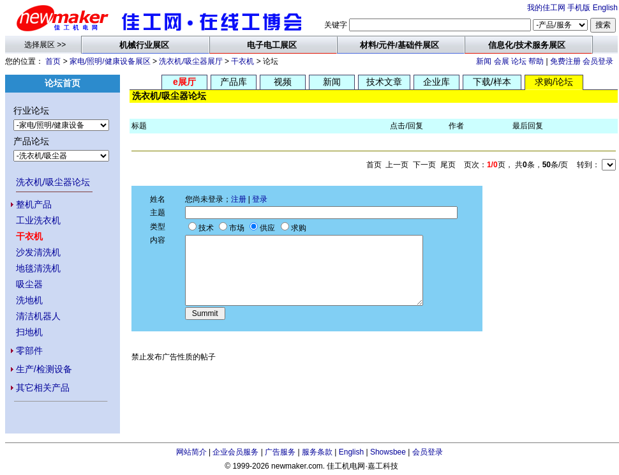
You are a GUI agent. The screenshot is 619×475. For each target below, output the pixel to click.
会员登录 (598, 61)
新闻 (483, 61)
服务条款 (317, 452)
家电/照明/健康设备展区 (110, 61)
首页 (53, 61)
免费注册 (565, 61)
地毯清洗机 (38, 268)
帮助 (536, 61)
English (605, 7)
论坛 (518, 61)
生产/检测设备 (44, 369)
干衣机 (242, 61)
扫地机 (29, 332)
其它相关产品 (43, 387)
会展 (501, 61)
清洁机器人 (38, 316)
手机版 (578, 7)
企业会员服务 (235, 452)
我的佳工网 (546, 7)
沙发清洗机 (38, 252)
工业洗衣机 (38, 220)
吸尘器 (29, 284)
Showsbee (388, 452)
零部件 (29, 350)
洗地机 (29, 300)
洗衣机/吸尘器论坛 (53, 182)
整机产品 (34, 204)
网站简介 (191, 452)
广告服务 (280, 452)
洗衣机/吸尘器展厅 (190, 61)
